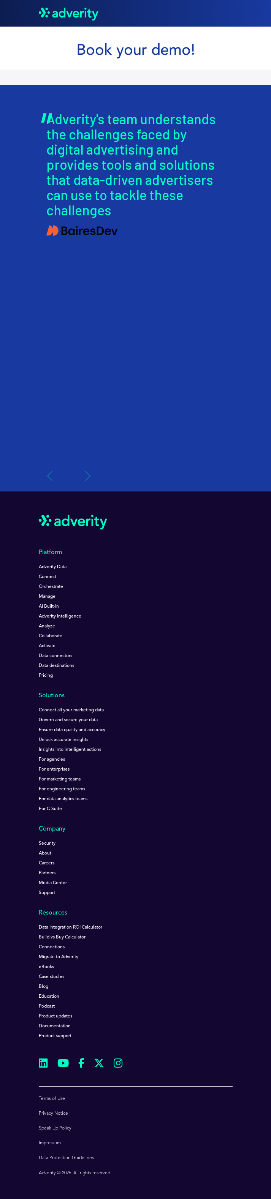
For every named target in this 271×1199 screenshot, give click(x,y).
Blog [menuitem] (43, 986)
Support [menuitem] (47, 893)
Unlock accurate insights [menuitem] (63, 740)
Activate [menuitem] (47, 646)
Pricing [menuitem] (46, 675)
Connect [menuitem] (47, 577)
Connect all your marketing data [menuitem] (71, 710)
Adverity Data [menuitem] (53, 567)
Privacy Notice (53, 1113)
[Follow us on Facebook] (81, 1064)
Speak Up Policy (55, 1128)
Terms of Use (52, 1098)
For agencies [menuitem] (52, 759)
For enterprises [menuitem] (54, 769)
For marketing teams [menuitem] (60, 779)
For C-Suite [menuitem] (50, 809)
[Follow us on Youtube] (63, 1064)
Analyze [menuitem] (47, 626)
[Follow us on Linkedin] (43, 1064)
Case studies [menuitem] (51, 977)
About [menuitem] (45, 853)
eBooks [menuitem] (46, 967)
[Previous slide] (50, 476)
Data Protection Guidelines (66, 1158)
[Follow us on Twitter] (99, 1064)
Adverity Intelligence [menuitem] (60, 616)
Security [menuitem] (47, 843)
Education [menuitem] (49, 996)
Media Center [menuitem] (53, 883)
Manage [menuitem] (47, 596)
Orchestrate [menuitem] (51, 586)
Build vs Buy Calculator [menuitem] (62, 937)
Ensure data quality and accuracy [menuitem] (72, 730)
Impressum (50, 1143)
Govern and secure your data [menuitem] (68, 720)
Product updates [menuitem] (55, 1016)
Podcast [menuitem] (47, 1006)
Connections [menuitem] (52, 947)
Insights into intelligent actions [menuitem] (70, 749)
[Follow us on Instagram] (118, 1064)
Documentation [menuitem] (55, 1026)
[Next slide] (87, 476)
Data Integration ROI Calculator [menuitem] (70, 927)
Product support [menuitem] (55, 1036)
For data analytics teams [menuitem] (63, 799)
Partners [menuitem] (47, 873)
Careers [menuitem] (46, 863)
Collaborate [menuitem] (50, 636)
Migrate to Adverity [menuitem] (58, 957)
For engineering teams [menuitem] (62, 789)
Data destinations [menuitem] (56, 665)
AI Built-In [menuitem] (49, 606)
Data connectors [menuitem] (55, 656)
